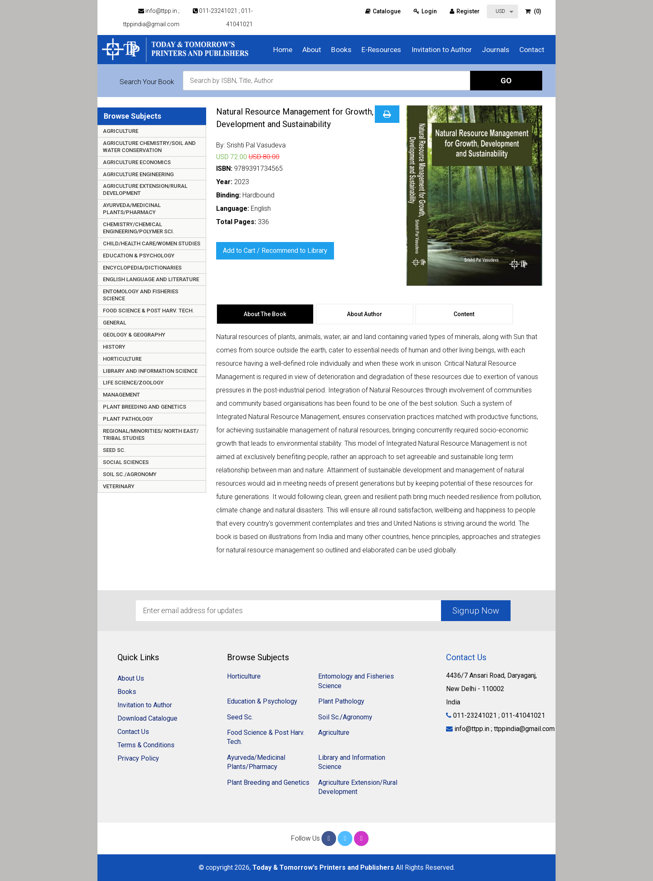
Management (121, 395)
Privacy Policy (138, 758)
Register (465, 11)
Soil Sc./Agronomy (130, 474)
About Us (130, 678)
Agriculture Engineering (138, 174)
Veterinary (119, 486)
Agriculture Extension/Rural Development (145, 189)
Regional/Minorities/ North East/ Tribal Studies (151, 434)
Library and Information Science (150, 371)
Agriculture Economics (137, 162)
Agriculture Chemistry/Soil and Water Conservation (149, 146)
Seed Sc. (114, 450)
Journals (495, 49)
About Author (364, 314)
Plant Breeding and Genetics (144, 407)
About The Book (265, 314)
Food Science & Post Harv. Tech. (148, 310)
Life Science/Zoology (133, 382)
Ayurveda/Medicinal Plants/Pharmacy (132, 208)
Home (282, 49)
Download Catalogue (147, 718)
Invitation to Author (441, 49)
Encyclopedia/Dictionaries (142, 268)
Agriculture (120, 131)
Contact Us (133, 732)
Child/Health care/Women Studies (151, 243)
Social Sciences (126, 462)
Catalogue (383, 11)
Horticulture (122, 359)
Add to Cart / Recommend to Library (275, 251)
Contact (531, 49)
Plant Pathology (128, 419)
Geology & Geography (134, 335)
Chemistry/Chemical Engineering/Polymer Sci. (138, 228)
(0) (533, 11)
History (114, 347)
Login (425, 11)
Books (341, 49)
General (114, 322)
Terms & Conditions (145, 745)
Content (464, 314)
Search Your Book (147, 81)
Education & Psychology (138, 255)
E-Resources (381, 49)
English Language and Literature (151, 279)
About (311, 49)
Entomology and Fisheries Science (140, 295)
